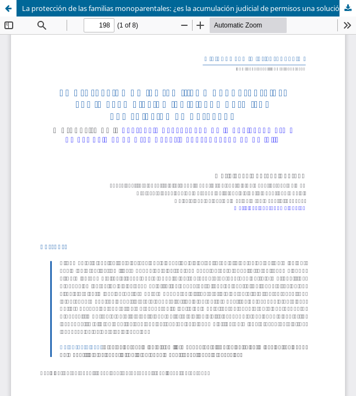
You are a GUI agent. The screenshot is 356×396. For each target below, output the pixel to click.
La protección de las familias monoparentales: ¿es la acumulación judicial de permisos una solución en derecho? (189, 8)
